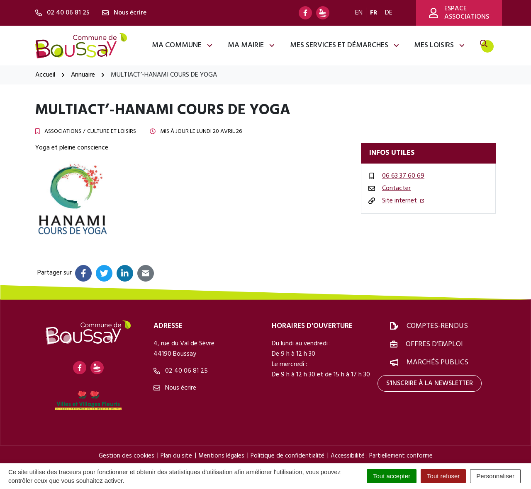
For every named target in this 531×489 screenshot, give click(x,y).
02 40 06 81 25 (180, 371)
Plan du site (176, 456)
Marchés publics (437, 363)
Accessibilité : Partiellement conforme (382, 456)
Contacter (396, 188)
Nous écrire (174, 388)
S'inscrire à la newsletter (429, 383)
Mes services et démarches (345, 45)
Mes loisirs (439, 45)
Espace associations (459, 12)
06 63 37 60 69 (403, 176)
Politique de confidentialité (287, 456)
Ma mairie (251, 45)
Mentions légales (221, 456)
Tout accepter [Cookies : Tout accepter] (391, 475)
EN (359, 12)
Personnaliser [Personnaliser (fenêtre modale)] (495, 475)
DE (388, 12)
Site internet (403, 200)
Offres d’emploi (434, 344)
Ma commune (182, 45)
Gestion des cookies (126, 456)
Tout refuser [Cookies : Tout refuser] (443, 475)
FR (374, 12)
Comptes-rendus (437, 326)
